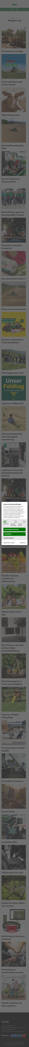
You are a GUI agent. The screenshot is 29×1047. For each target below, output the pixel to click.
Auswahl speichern (9, 538)
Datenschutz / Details (9, 542)
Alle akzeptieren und (12, 529)
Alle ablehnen (8, 534)
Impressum (23, 542)
